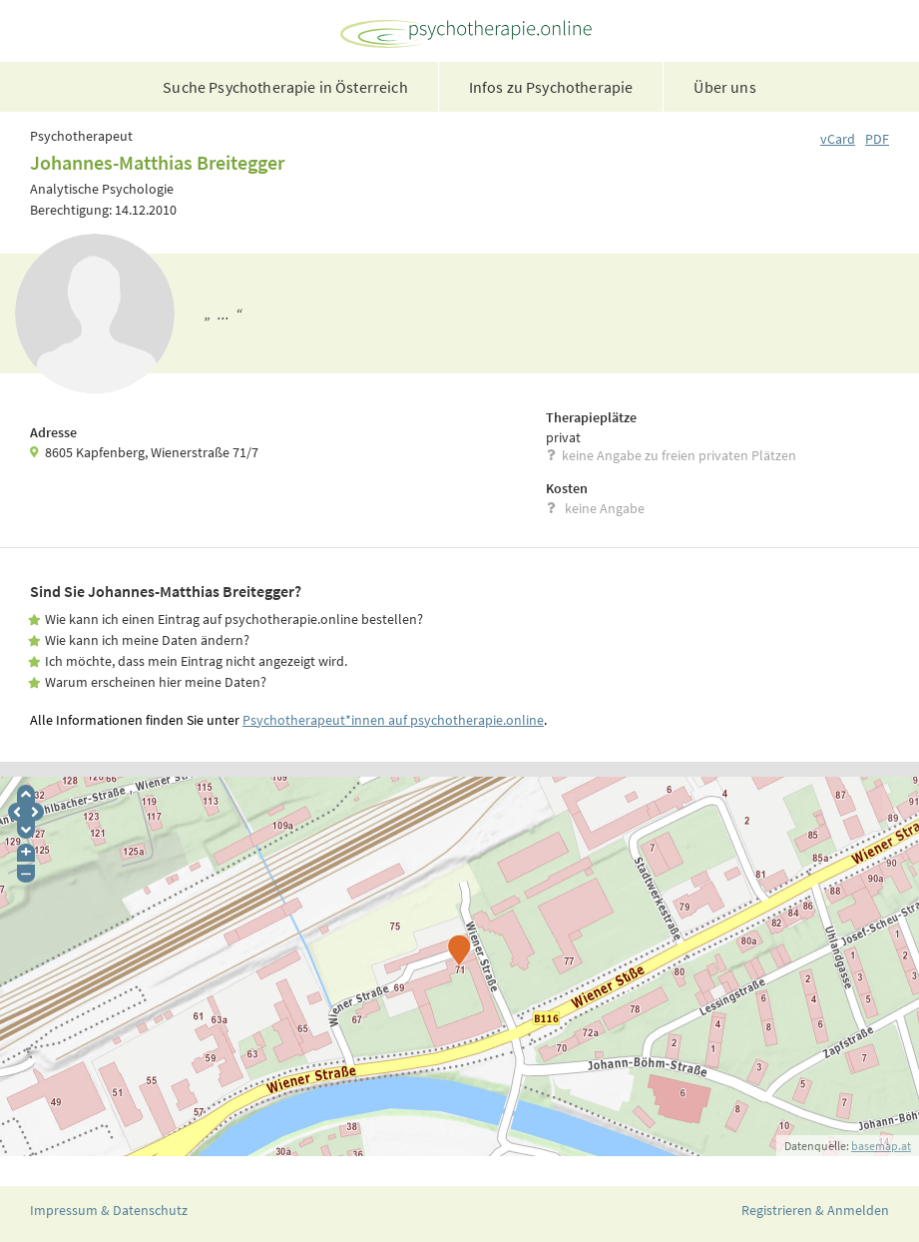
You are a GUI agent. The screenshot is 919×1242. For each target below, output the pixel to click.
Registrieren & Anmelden (815, 1210)
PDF (877, 139)
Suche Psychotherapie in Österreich (285, 87)
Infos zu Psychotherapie (551, 87)
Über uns (724, 87)
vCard (837, 139)
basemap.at (881, 1145)
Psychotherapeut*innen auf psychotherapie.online (393, 720)
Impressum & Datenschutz (109, 1210)
